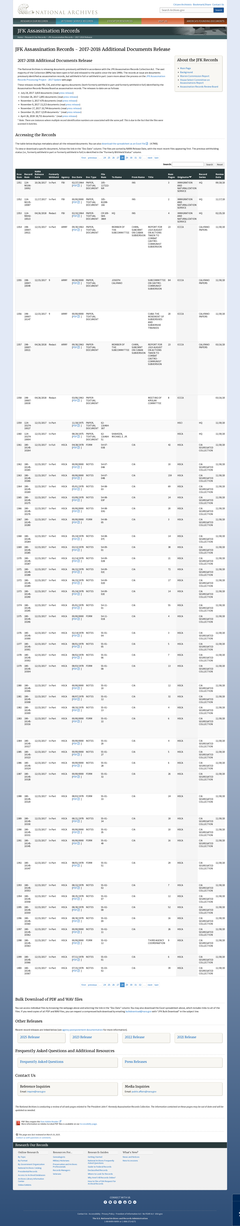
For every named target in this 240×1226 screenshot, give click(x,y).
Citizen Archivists (182, 4)
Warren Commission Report (194, 76)
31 (135, 157)
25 (109, 157)
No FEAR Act (148, 1213)
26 (113, 157)
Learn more (212, 1220)
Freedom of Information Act (128, 1213)
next (150, 157)
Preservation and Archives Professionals (65, 1165)
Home (20, 37)
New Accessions (130, 1160)
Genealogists (59, 1157)
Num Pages (171, 175)
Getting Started (95, 1157)
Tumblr (120, 1202)
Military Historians (61, 1160)
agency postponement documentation (82, 1029)
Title (150, 177)
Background (186, 72)
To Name (117, 177)
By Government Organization (31, 1164)
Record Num (28, 175)
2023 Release (82, 1037)
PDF (75, 185)
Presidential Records (27, 1171)
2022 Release (134, 1037)
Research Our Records (34, 21)
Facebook (105, 1202)
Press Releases (136, 1062)
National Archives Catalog (29, 1168)
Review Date (220, 175)
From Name (138, 177)
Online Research (28, 1152)
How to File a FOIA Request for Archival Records (102, 1182)
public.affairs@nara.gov (144, 1091)
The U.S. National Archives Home (57, 9)
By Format (22, 1160)
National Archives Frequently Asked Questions (101, 1161)
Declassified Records (98, 1170)
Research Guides (98, 1152)
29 (127, 157)
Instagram (115, 1202)
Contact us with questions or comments (33, 1137)
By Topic (22, 1157)
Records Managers (61, 1170)
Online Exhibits (24, 1184)
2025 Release (30, 1037)
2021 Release (186, 1037)
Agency (65, 177)
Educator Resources (120, 21)
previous (92, 157)
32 (140, 157)
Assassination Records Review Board (199, 86)
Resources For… (62, 1152)
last (156, 157)
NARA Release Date (39, 174)
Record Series (203, 175)
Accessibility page (88, 1123)
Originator (184, 177)
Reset (220, 164)
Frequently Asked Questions (41, 1062)
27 (118, 157)
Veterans (57, 1173)
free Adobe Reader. (51, 1121)
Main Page (185, 68)
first (83, 157)
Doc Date (77, 177)
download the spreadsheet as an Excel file (123, 143)
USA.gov (159, 1213)
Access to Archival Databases (31, 1175)
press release (66, 92)
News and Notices (131, 1157)
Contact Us (218, 4)
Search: (167, 164)
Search (219, 10)
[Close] (236, 1198)
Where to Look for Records (100, 1173)
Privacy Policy (108, 1213)
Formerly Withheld (54, 175)
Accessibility (94, 1213)
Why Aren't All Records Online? (102, 1177)
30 (131, 157)
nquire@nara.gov (36, 1091)
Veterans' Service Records (77, 21)
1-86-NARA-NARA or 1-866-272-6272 (120, 1221)
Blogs (130, 1202)
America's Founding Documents (205, 21)
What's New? (130, 1152)
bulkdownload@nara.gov (139, 1011)
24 (104, 157)
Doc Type (91, 177)
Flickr (135, 1202)
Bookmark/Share (202, 4)
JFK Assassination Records (60, 37)
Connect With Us (120, 1197)
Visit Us (162, 21)
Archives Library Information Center (31, 1180)
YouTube (125, 1202)
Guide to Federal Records (99, 1166)
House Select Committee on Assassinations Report (195, 81)
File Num (103, 175)
